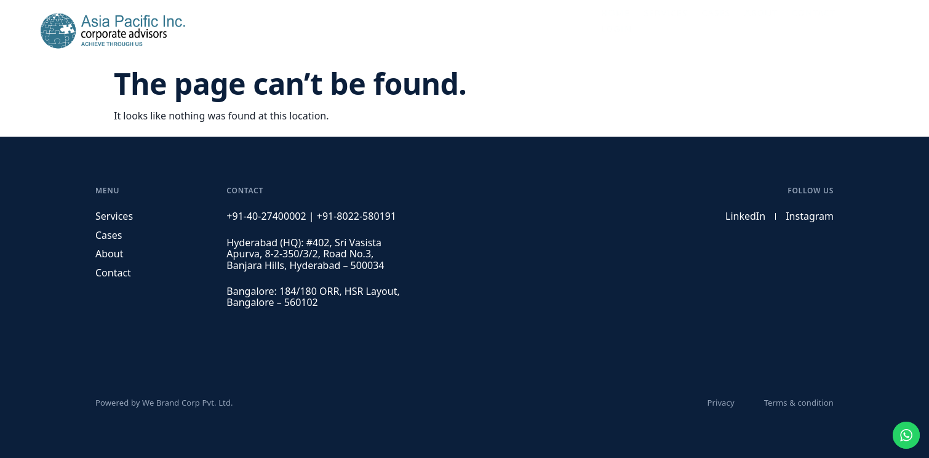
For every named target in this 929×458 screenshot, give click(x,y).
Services (663, 31)
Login (853, 31)
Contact (803, 31)
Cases (711, 31)
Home (615, 31)
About (754, 31)
